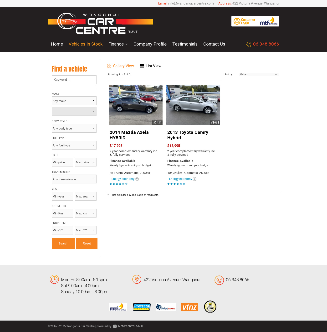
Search (63, 243)
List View (150, 66)
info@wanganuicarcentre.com (191, 3)
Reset (87, 243)
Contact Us (214, 44)
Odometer (59, 206)
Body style (59, 121)
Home (57, 44)
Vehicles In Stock (85, 44)
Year (55, 189)
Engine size (59, 223)
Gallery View (120, 66)
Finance (118, 44)
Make (55, 93)
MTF (141, 326)
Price (55, 155)
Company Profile (150, 44)
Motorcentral (124, 326)
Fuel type (58, 138)
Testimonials (185, 44)
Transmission (61, 172)
